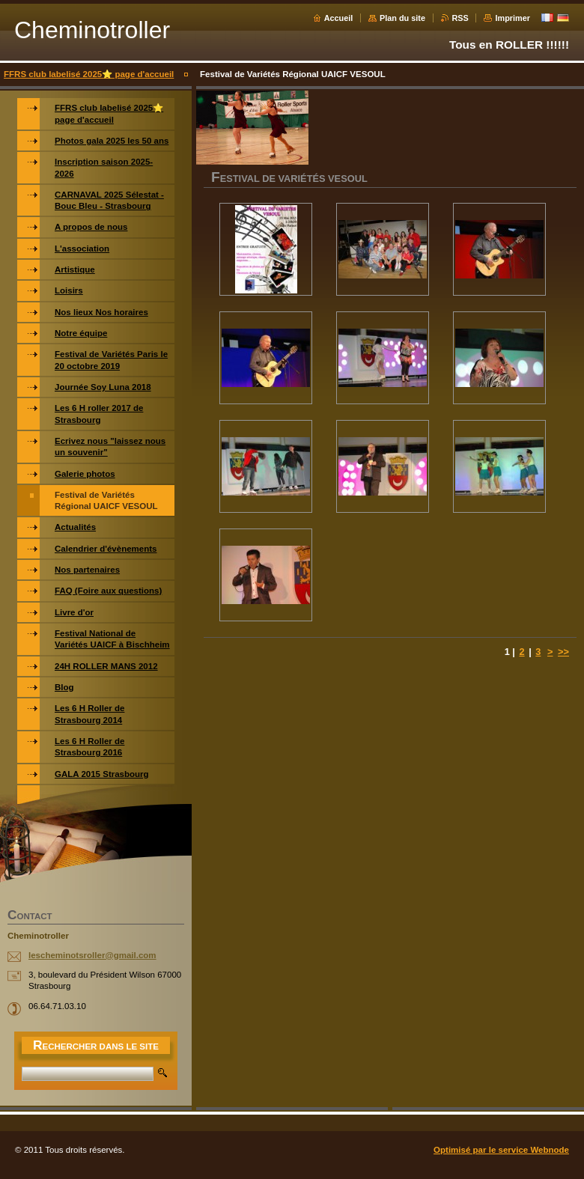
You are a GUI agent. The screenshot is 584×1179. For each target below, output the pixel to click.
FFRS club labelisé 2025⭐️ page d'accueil (89, 74)
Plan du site (402, 17)
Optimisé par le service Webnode (501, 1149)
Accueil (338, 17)
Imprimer (512, 17)
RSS (460, 17)
